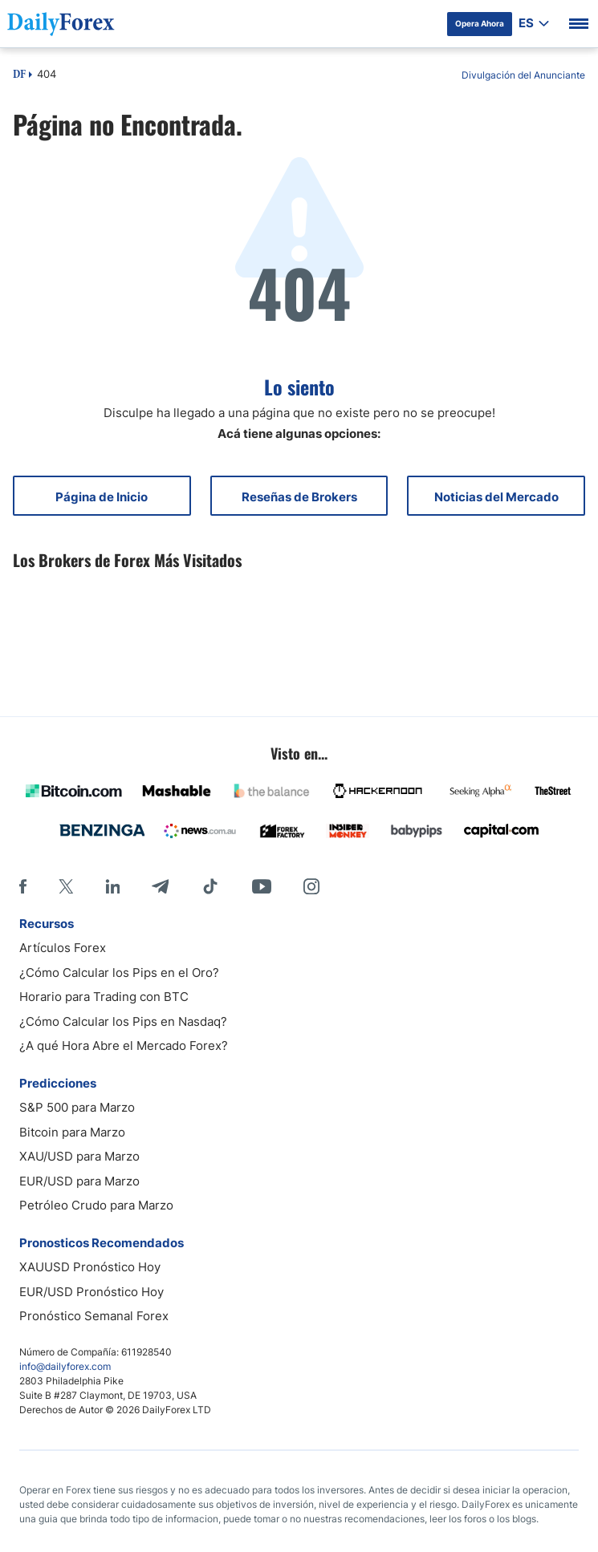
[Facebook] (22, 886)
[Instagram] (311, 886)
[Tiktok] (210, 886)
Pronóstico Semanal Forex (94, 1315)
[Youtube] (261, 886)
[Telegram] (160, 886)
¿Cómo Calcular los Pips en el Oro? (119, 972)
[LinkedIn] (112, 886)
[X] (66, 886)
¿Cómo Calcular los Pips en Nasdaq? (123, 1021)
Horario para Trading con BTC (104, 996)
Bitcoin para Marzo (72, 1132)
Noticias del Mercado (496, 497)
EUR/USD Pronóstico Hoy (91, 1291)
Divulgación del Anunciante (523, 75)
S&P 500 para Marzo (77, 1107)
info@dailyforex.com (65, 1366)
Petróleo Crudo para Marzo (96, 1205)
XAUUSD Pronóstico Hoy (90, 1266)
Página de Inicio (101, 497)
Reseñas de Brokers (299, 497)
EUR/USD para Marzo (79, 1181)
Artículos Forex (62, 947)
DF (19, 75)
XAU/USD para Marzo (79, 1156)
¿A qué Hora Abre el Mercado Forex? (123, 1045)
